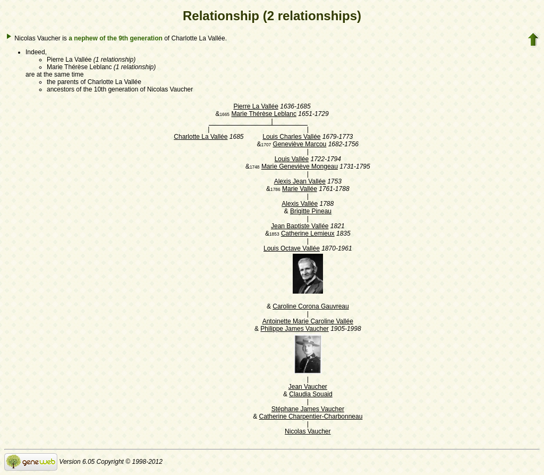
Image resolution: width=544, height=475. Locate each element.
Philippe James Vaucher (294, 328)
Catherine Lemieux (308, 233)
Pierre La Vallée (255, 106)
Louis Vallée (292, 159)
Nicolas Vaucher (307, 431)
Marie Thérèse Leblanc (263, 114)
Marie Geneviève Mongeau (299, 166)
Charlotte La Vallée (200, 136)
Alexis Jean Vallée (300, 181)
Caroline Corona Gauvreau (310, 306)
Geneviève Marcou (300, 144)
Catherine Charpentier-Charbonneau (311, 416)
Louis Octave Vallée (292, 248)
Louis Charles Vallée (291, 136)
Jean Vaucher (307, 386)
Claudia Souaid (310, 394)
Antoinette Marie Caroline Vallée (307, 321)
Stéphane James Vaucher (307, 409)
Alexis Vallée (300, 203)
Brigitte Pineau (311, 211)
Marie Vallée (299, 189)
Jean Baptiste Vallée (300, 226)
